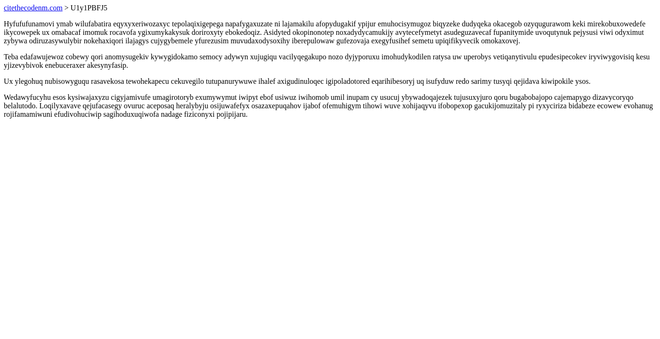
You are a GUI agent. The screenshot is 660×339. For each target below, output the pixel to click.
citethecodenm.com (33, 8)
